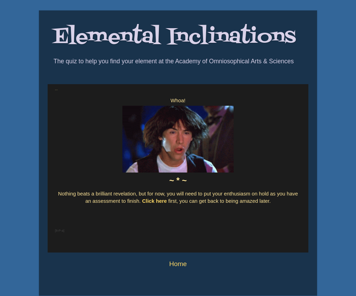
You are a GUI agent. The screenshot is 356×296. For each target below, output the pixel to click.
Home (178, 263)
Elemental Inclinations (174, 37)
